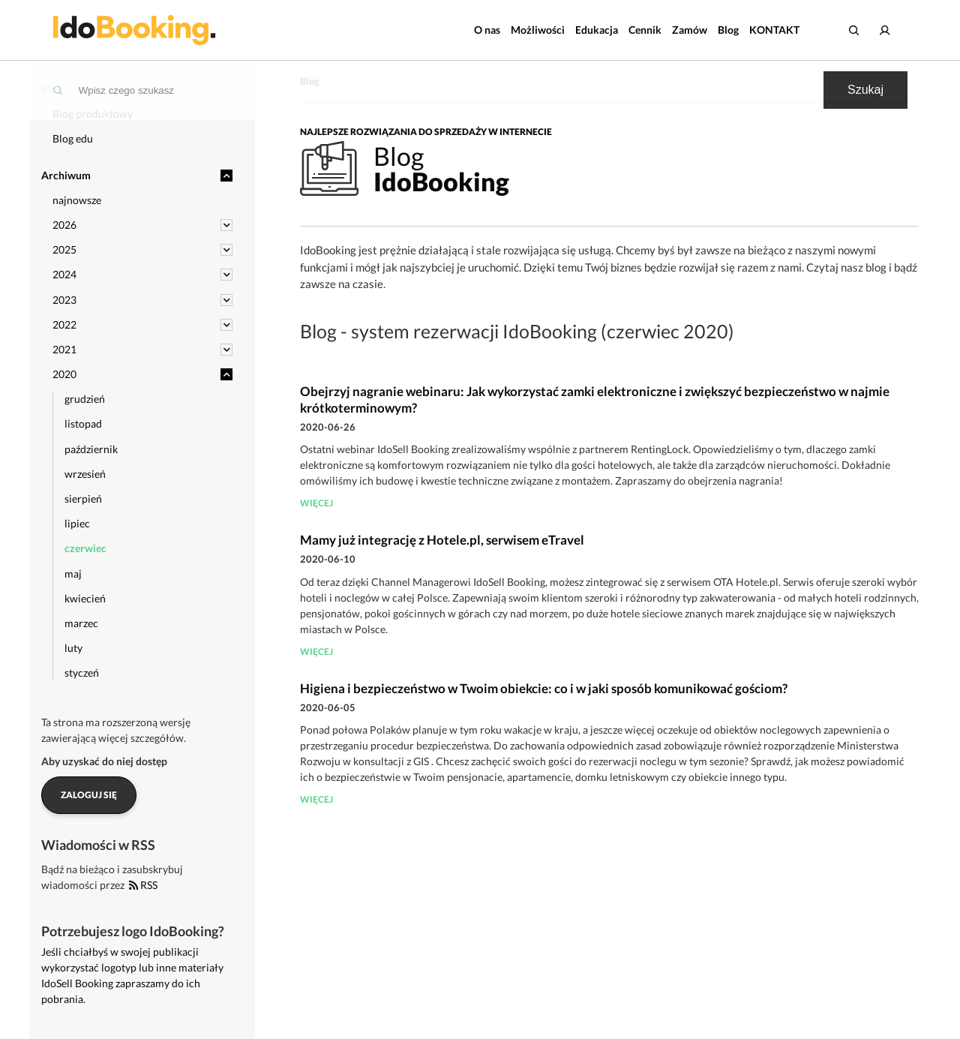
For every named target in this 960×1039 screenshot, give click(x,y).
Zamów (689, 29)
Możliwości (538, 29)
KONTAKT (774, 29)
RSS (143, 884)
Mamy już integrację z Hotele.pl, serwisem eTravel (442, 540)
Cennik (645, 29)
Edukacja (596, 29)
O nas (487, 29)
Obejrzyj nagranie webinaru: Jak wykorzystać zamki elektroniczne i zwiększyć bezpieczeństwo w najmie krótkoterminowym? (595, 399)
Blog (728, 29)
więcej (316, 503)
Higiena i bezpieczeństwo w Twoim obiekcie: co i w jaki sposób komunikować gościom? (544, 688)
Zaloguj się (89, 794)
